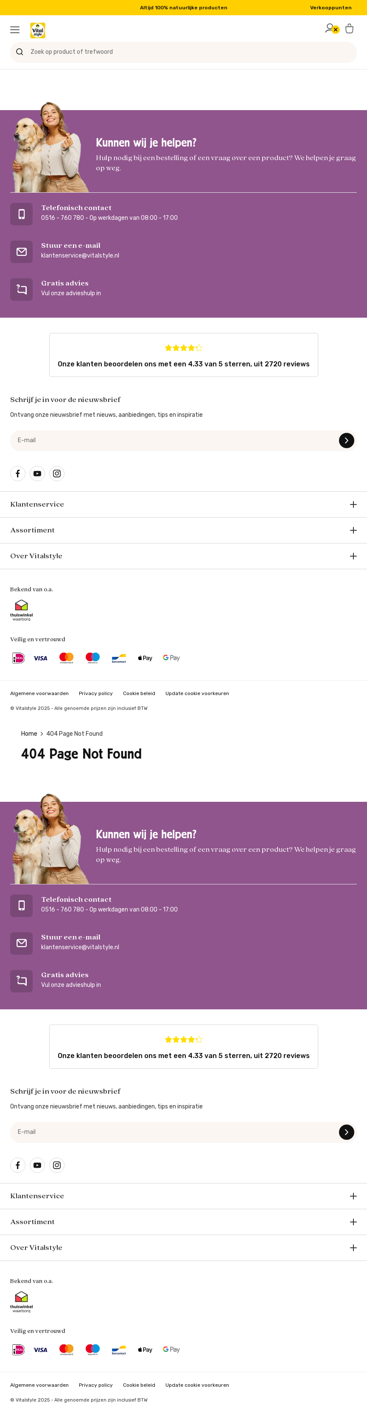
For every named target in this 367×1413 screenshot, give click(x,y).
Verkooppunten (331, 8)
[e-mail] (183, 440)
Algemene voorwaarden (39, 693)
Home (29, 733)
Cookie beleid (139, 693)
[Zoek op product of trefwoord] (183, 52)
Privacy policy (96, 693)
